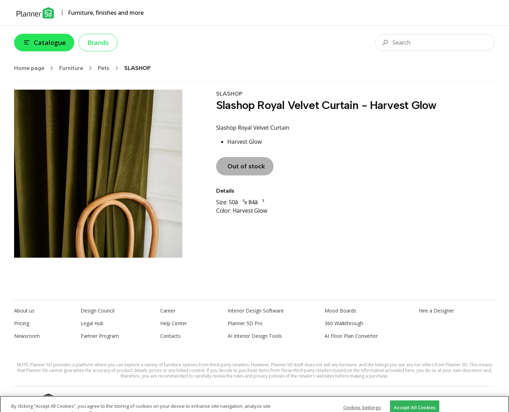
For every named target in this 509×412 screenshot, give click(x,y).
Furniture (77, 68)
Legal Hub (92, 323)
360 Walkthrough (344, 323)
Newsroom (27, 336)
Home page (36, 68)
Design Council (97, 310)
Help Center (173, 323)
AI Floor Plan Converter (351, 336)
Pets (110, 68)
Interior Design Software (256, 310)
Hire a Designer (436, 310)
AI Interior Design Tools (255, 336)
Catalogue (44, 42)
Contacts (170, 336)
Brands (98, 42)
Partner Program (100, 336)
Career (167, 310)
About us (24, 310)
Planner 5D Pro (245, 323)
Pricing (21, 323)
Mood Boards (340, 310)
